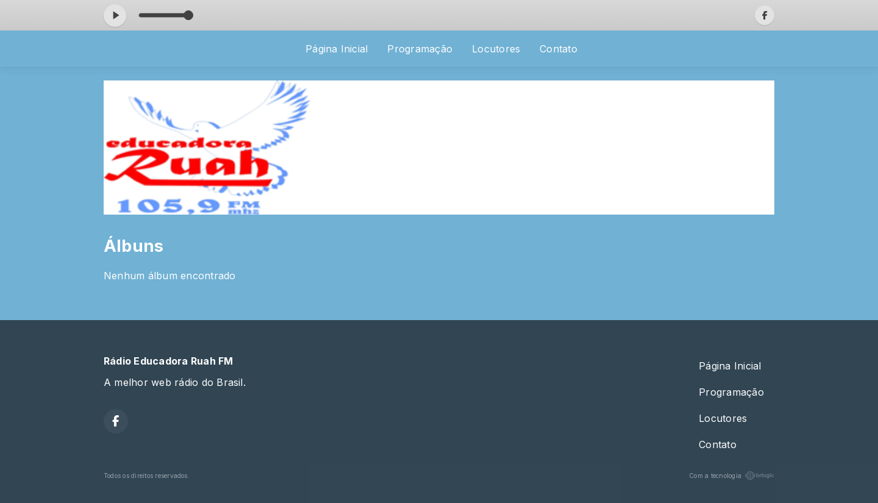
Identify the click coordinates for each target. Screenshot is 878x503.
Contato (558, 49)
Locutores (496, 49)
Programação (419, 49)
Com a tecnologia (731, 475)
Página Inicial (336, 49)
